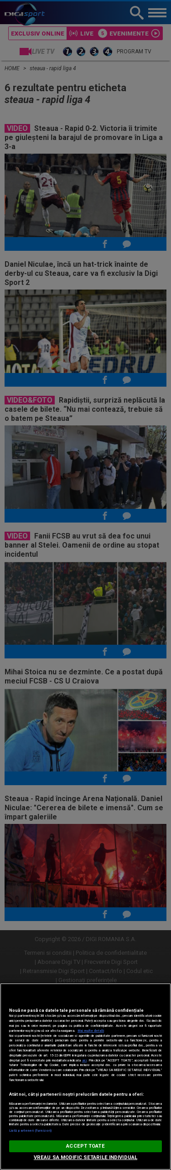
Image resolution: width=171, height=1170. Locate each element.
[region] (85, 1076)
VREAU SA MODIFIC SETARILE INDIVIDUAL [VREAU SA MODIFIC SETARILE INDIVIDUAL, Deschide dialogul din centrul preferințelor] (85, 1157)
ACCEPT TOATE (85, 1146)
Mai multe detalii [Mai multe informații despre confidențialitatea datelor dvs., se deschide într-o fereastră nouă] (91, 1031)
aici (84, 1060)
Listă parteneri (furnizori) (30, 1131)
